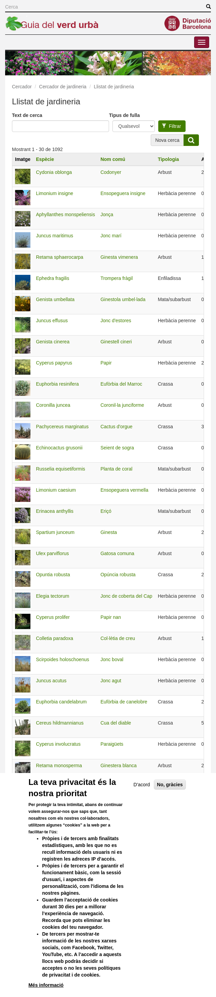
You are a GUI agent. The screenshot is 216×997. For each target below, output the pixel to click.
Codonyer (110, 172)
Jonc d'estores (115, 320)
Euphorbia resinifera (57, 384)
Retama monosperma (59, 765)
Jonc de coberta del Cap (126, 596)
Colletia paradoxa (54, 638)
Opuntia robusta (53, 574)
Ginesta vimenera (119, 257)
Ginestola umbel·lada (123, 299)
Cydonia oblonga (54, 172)
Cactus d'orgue (116, 426)
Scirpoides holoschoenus (62, 659)
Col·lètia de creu (117, 638)
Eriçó (105, 511)
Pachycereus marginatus (62, 426)
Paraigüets (111, 744)
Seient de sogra (117, 447)
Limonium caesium (56, 490)
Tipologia (168, 159)
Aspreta (108, 786)
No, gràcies (170, 807)
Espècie (45, 159)
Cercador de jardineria (62, 86)
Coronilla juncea (53, 405)
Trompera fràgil (116, 278)
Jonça (106, 214)
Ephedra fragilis (52, 278)
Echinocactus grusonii (59, 447)
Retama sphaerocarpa (59, 257)
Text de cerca (27, 115)
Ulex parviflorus (52, 553)
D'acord (142, 807)
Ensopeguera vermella (124, 490)
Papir (106, 363)
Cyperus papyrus (54, 363)
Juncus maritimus (54, 235)
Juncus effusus (52, 320)
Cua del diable (115, 723)
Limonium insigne (54, 193)
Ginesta (108, 532)
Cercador (22, 86)
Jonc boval (111, 659)
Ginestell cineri (116, 341)
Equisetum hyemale (57, 786)
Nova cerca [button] (167, 140)
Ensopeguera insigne (123, 193)
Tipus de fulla (124, 115)
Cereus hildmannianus (59, 723)
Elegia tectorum (52, 596)
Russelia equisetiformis (60, 469)
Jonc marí (110, 235)
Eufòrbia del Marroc (121, 384)
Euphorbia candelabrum (61, 701)
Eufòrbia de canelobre (123, 701)
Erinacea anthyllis (54, 511)
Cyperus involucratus (58, 744)
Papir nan (110, 617)
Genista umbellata (55, 299)
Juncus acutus (51, 680)
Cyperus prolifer (53, 617)
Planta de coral (116, 469)
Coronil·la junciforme (122, 405)
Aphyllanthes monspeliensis (65, 214)
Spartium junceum (55, 532)
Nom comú (112, 159)
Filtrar (171, 126)
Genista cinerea (52, 341)
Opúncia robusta (118, 574)
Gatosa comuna (117, 553)
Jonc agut (110, 680)
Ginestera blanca (118, 765)
